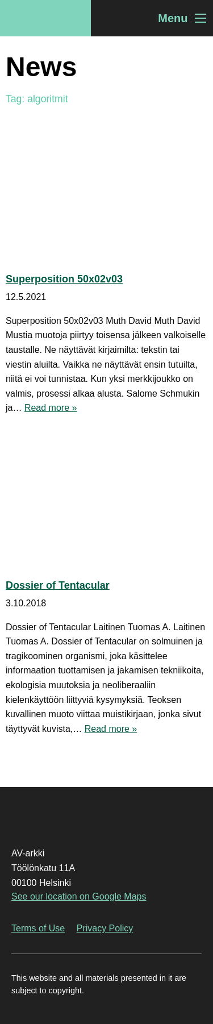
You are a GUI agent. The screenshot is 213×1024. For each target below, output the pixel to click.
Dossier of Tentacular (58, 585)
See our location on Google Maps (78, 896)
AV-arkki (45, 18)
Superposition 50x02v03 (64, 279)
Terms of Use (38, 928)
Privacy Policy (105, 928)
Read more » (50, 408)
